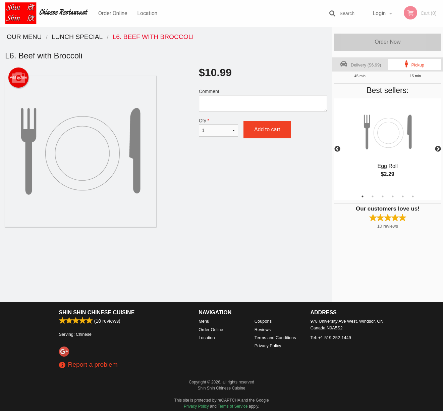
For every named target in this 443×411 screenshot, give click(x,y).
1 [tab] (362, 196)
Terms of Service (232, 406)
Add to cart (267, 129)
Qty (218, 127)
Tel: (331, 337)
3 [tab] (382, 196)
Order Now (387, 42)
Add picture (18, 77)
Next (438, 149)
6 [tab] (412, 196)
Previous (337, 149)
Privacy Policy (268, 345)
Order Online (112, 13)
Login (379, 13)
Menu (204, 321)
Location (147, 13)
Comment (263, 100)
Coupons (263, 321)
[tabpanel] (388, 145)
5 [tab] (402, 196)
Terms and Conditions (275, 337)
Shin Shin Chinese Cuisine (97, 312)
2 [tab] (372, 196)
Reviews (263, 329)
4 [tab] (392, 196)
